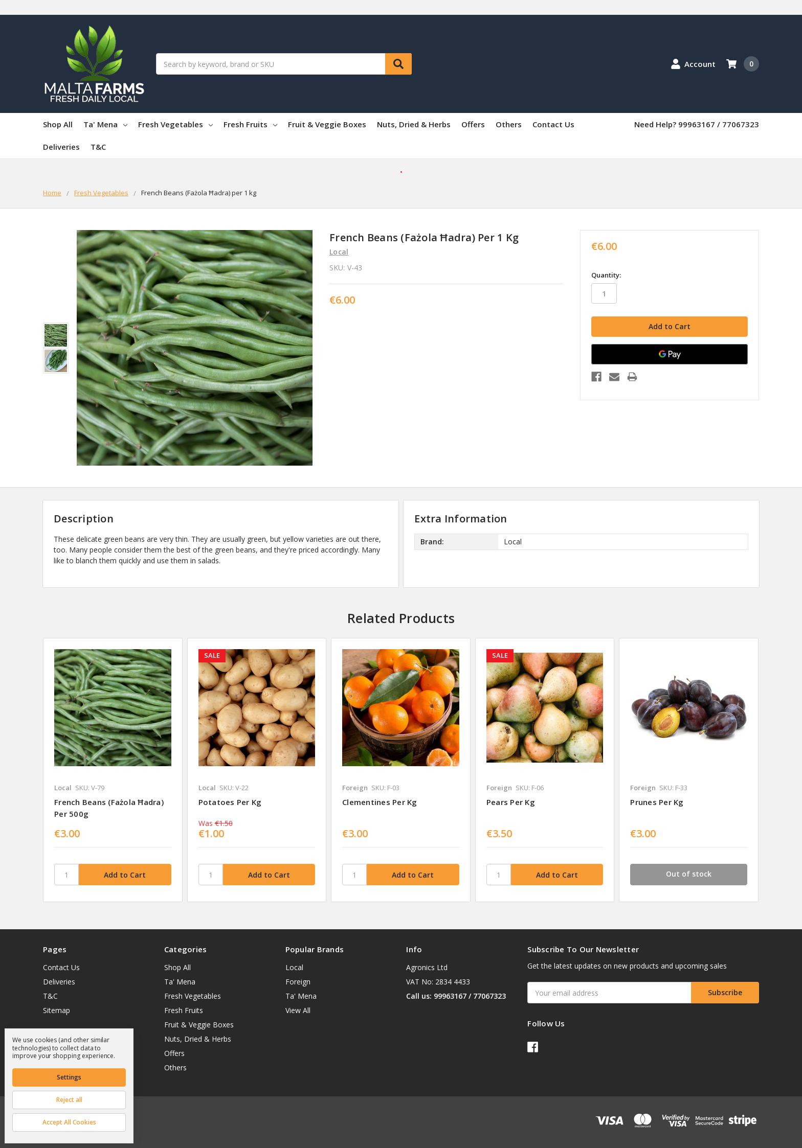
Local (294, 967)
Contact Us (553, 124)
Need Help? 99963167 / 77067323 (696, 124)
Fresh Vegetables (175, 124)
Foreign (297, 981)
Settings (69, 1077)
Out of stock (688, 874)
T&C (98, 147)
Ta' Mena (105, 124)
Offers (473, 124)
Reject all (69, 1099)
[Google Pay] (669, 354)
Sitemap (56, 1010)
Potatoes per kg (230, 802)
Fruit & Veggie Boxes (327, 124)
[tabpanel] (112, 770)
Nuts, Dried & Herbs (414, 124)
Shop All (58, 124)
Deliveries (61, 147)
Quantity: (606, 275)
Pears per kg (510, 802)
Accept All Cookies (69, 1122)
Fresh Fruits (250, 124)
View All (297, 1010)
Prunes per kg (656, 802)
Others (509, 124)
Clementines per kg (379, 802)
